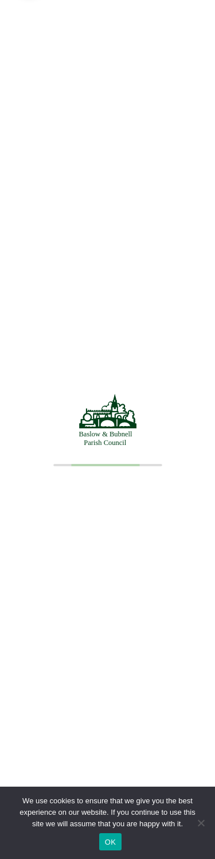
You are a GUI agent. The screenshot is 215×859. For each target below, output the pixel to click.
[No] (200, 823)
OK (110, 842)
